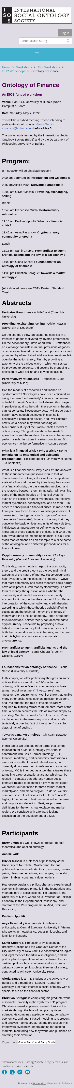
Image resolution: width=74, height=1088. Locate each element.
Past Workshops (49, 67)
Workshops (24, 67)
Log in (65, 33)
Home (6, 67)
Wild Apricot (39, 1083)
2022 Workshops (13, 71)
